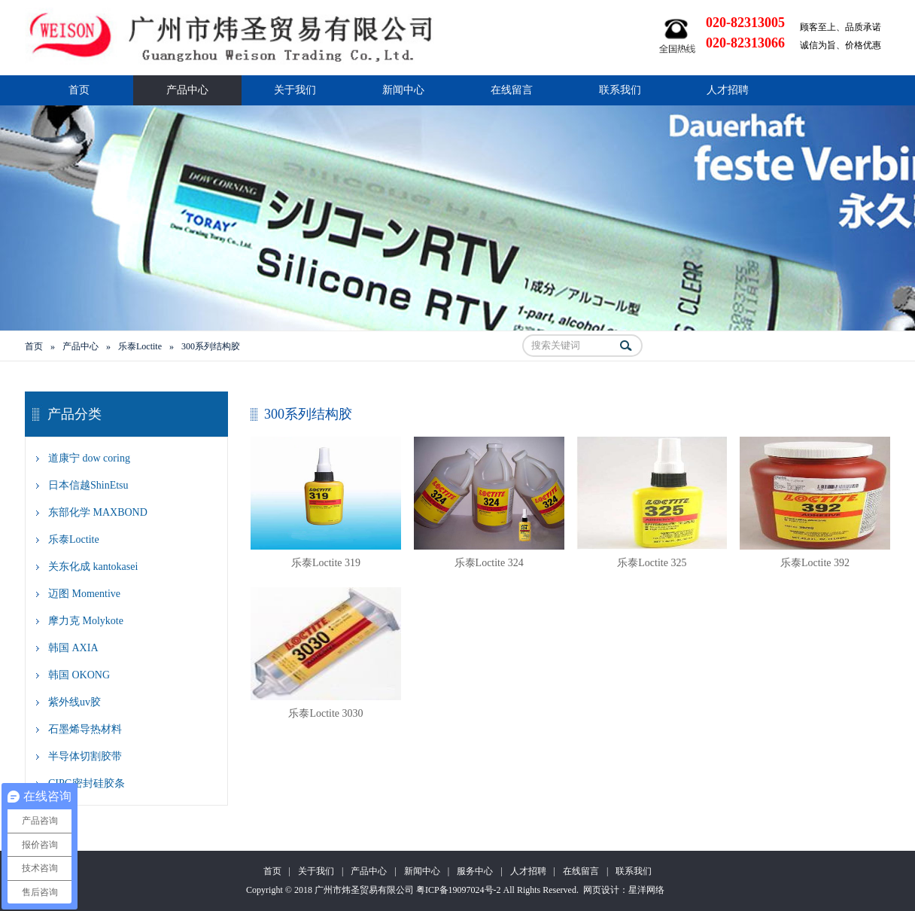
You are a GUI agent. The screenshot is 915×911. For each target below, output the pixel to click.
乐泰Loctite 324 (489, 562)
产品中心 (187, 90)
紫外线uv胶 (74, 702)
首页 (79, 90)
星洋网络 (646, 890)
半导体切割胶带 (85, 756)
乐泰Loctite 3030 (325, 713)
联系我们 (620, 90)
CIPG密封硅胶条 (86, 783)
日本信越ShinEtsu (88, 485)
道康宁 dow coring (89, 458)
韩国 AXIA (73, 648)
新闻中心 (403, 90)
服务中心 (475, 871)
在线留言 (512, 90)
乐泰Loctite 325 (651, 562)
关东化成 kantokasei (93, 566)
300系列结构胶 (210, 346)
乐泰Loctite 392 (815, 562)
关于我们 (295, 90)
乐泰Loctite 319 (325, 562)
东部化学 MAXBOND (97, 512)
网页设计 (601, 890)
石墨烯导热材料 (85, 729)
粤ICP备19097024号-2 (458, 890)
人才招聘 (728, 90)
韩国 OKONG (79, 675)
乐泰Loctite (140, 346)
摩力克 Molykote (85, 620)
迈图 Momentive (84, 593)
